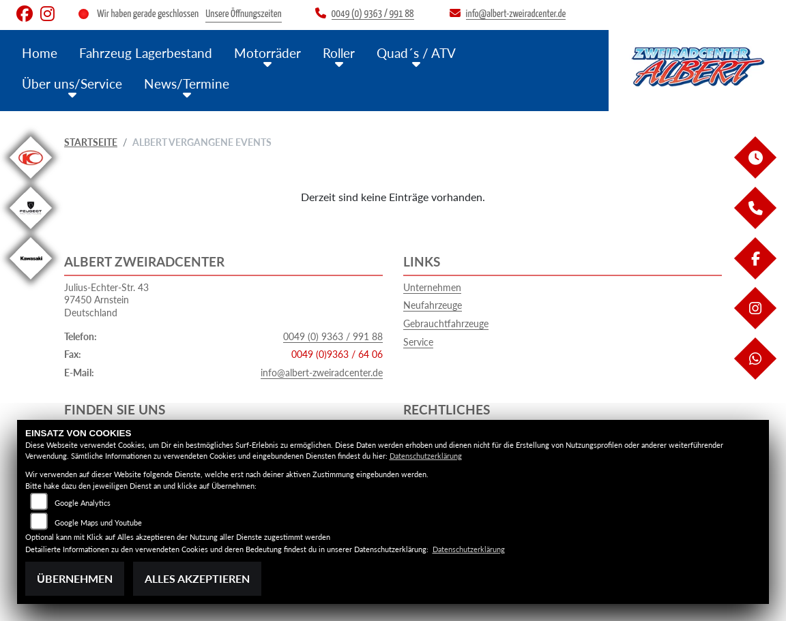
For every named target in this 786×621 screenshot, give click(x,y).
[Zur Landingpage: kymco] (31, 181)
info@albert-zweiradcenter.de (322, 372)
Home (39, 53)
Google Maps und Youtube (98, 522)
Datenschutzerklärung (426, 455)
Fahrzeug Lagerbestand (145, 53)
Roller (339, 53)
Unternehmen (432, 287)
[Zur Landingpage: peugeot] (31, 231)
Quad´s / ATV (416, 53)
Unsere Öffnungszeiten (243, 14)
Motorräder (267, 53)
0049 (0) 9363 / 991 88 (333, 336)
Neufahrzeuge (432, 305)
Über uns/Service (72, 83)
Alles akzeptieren (197, 578)
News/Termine (186, 83)
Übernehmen (75, 578)
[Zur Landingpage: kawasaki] (31, 281)
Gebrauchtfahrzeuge (446, 323)
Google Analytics (83, 502)
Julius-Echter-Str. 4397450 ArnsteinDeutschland (106, 300)
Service (418, 342)
